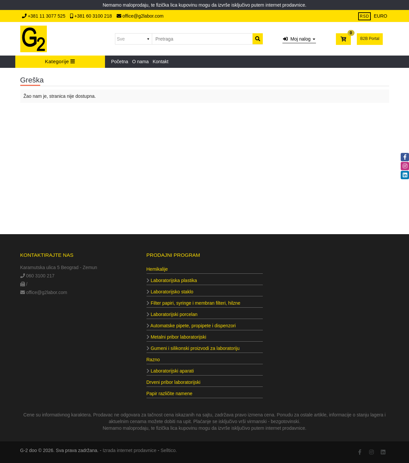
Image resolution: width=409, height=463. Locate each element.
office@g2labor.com (140, 16)
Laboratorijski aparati (170, 371)
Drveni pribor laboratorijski (174, 382)
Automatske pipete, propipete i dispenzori (191, 325)
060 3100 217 (37, 275)
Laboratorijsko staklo (170, 291)
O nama (140, 61)
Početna (119, 61)
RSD (364, 16)
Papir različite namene (170, 393)
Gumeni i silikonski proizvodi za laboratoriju (193, 348)
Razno (153, 359)
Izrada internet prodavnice (129, 450)
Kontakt (160, 61)
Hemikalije (157, 269)
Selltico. (168, 450)
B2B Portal (369, 38)
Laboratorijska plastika (172, 280)
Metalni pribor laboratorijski (176, 337)
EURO (380, 16)
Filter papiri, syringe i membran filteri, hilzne (194, 303)
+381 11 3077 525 (44, 16)
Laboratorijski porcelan (172, 314)
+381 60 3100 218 (91, 16)
